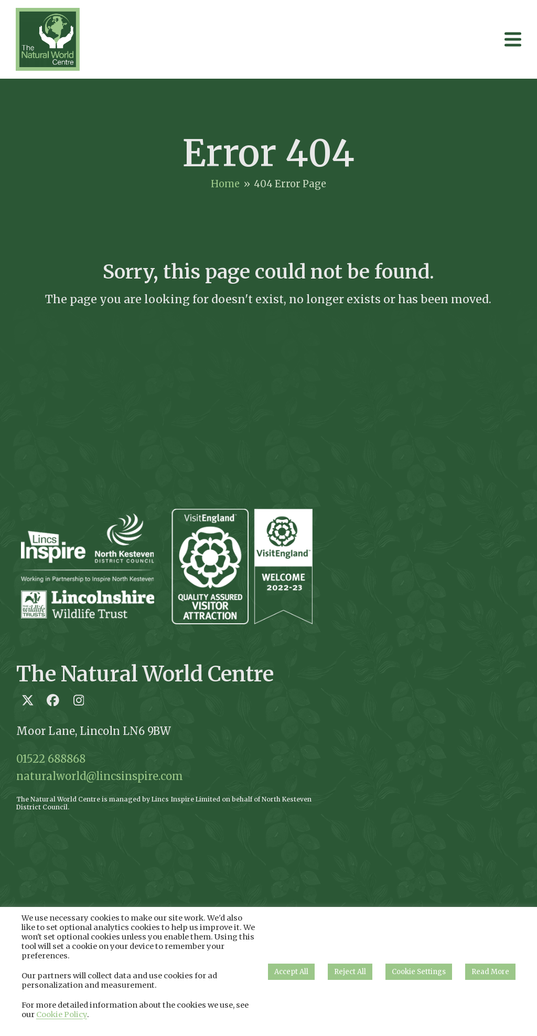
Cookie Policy (61, 1014)
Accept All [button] (291, 971)
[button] (512, 39)
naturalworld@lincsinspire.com (99, 776)
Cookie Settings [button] (419, 971)
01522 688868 (50, 758)
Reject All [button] (350, 971)
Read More (490, 971)
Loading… (424, 655)
